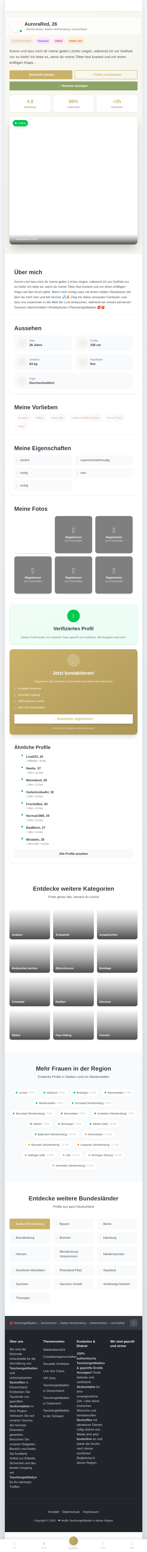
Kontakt (53, 1519)
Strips (21, 427)
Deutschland (79, 29)
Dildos (40, 418)
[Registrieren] (73, 1545)
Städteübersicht (54, 1357)
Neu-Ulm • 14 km (38, 846)
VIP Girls (49, 1385)
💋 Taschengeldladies (23, 1330)
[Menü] (132, 1545)
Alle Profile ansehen (73, 856)
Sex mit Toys (120, 418)
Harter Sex (59, 418)
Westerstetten (34, 29)
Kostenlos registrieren (73, 721)
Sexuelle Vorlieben (56, 1371)
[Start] (14, 1545)
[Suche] (44, 1545)
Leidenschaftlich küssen (89, 418)
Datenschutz (71, 1519)
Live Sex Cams (53, 1378)
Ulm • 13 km (35, 774)
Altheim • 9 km (37, 763)
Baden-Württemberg (57, 29)
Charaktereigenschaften (60, 1364)
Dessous (23, 418)
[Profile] (103, 1545)
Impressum (91, 1519)
